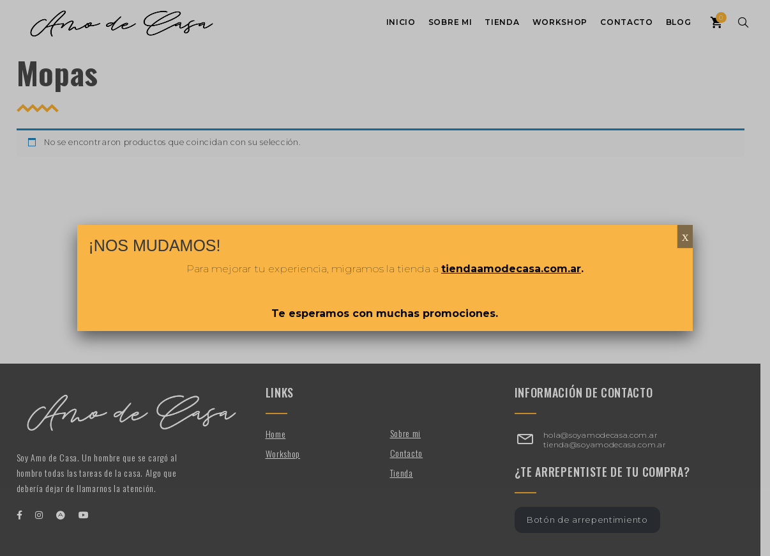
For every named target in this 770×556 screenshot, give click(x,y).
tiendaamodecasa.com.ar (511, 269)
